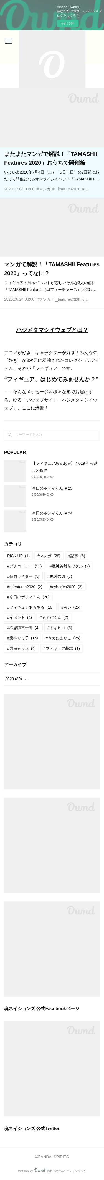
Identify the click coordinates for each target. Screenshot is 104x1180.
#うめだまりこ (63, 638)
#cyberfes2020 (66, 587)
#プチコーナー (24, 566)
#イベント (19, 617)
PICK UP (18, 556)
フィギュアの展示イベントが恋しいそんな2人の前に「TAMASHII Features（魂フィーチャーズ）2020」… (51, 286)
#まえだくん (54, 617)
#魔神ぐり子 (22, 638)
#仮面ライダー (23, 576)
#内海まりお (21, 648)
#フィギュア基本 (62, 648)
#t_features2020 (66, 189)
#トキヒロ (59, 628)
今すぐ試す (68, 23)
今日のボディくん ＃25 (52, 488)
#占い (70, 607)
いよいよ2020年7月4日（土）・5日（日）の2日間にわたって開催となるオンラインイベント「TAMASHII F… (52, 175)
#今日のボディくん (28, 597)
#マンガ (43, 189)
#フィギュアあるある (30, 607)
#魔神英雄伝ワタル (70, 566)
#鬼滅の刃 (59, 576)
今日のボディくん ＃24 (52, 513)
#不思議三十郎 (23, 628)
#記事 (76, 556)
